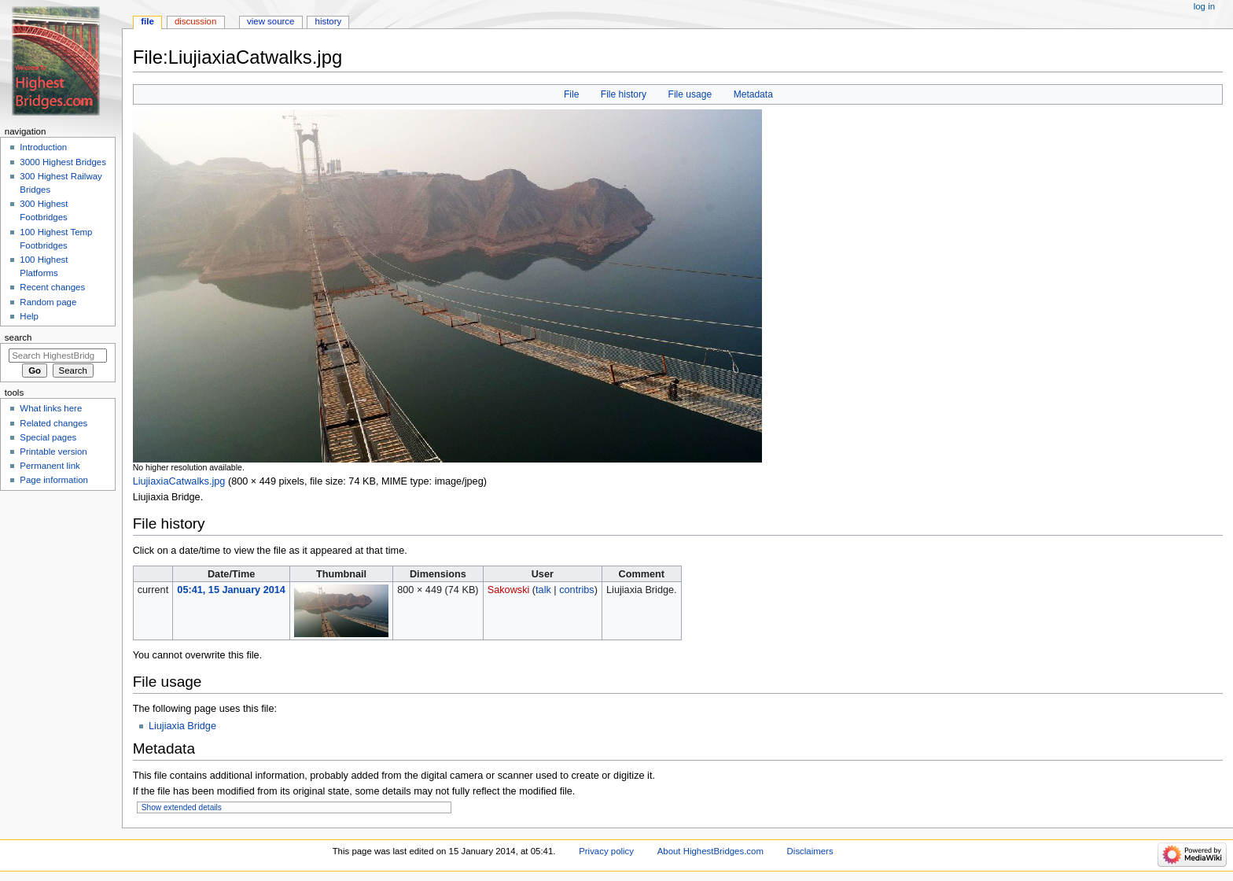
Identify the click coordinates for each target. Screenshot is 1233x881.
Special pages (48, 437)
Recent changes (52, 287)
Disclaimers (810, 851)
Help (29, 316)
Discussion (195, 21)
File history (623, 94)
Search (18, 337)
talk (543, 589)
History (328, 21)
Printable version (53, 451)
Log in (1204, 6)
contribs (576, 589)
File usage (690, 94)
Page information (54, 480)
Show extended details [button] (182, 807)
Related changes (53, 423)
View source (270, 21)
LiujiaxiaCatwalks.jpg (179, 481)
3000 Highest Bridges (63, 162)
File (571, 94)
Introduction (43, 147)
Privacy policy (606, 851)
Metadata (753, 94)
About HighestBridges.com (710, 851)
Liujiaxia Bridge (182, 726)
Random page (48, 302)
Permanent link (49, 465)
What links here (51, 408)
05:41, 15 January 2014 (231, 589)
